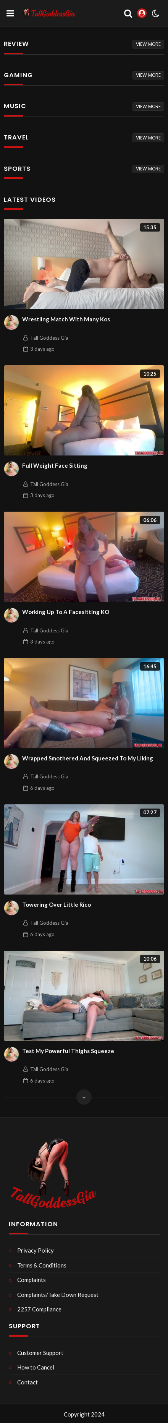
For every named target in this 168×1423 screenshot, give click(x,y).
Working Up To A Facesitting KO (65, 611)
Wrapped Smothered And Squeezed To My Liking (87, 758)
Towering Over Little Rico (56, 904)
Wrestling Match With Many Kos (66, 319)
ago (42, 349)
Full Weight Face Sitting (54, 465)
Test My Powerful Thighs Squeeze (68, 1050)
